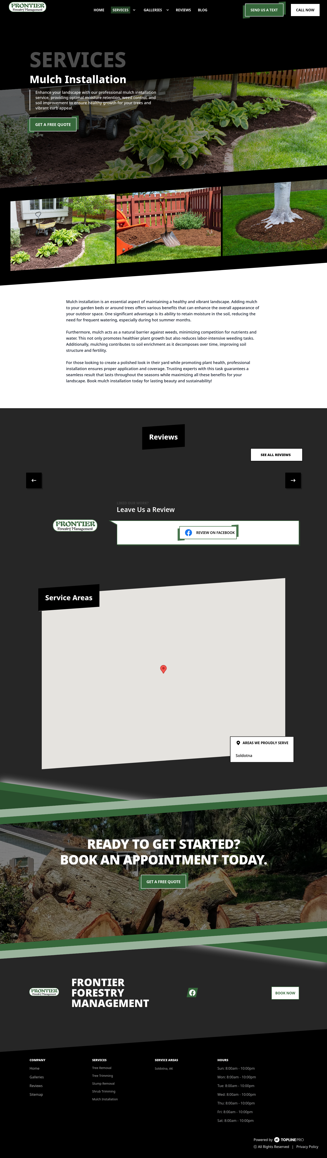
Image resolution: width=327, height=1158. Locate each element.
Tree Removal (101, 1068)
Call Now (305, 10)
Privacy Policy (307, 1146)
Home (35, 1068)
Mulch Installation (105, 1099)
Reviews (36, 1085)
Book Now (285, 993)
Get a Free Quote (53, 124)
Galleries (37, 1077)
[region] (163, 480)
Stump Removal (103, 1083)
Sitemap (36, 1094)
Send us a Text (264, 10)
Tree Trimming (102, 1076)
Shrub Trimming (103, 1091)
